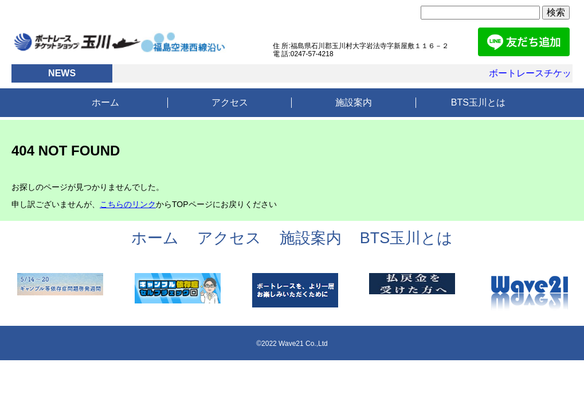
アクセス (229, 102)
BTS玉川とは (478, 102)
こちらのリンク (128, 204)
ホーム (105, 102)
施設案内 (353, 102)
